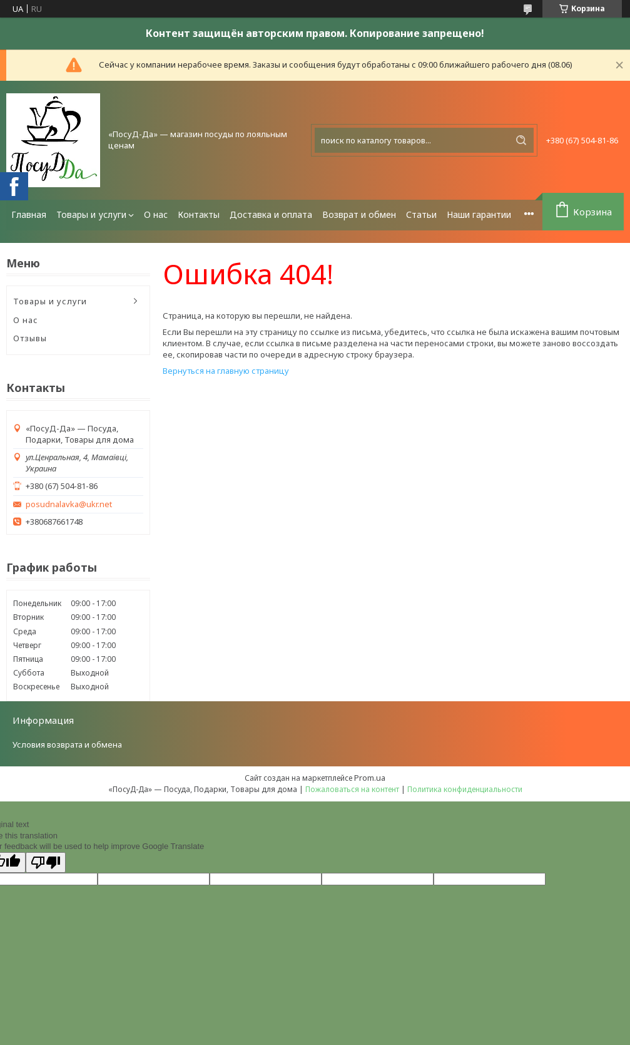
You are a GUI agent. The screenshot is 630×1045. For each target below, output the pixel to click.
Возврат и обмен (359, 214)
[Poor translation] (46, 862)
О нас (156, 214)
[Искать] (521, 140)
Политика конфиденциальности (464, 789)
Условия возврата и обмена (67, 744)
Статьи (421, 214)
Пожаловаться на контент (352, 789)
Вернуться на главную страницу (226, 370)
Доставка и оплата (271, 214)
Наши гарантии (479, 214)
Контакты (199, 214)
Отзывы (30, 338)
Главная (28, 214)
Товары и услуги (91, 214)
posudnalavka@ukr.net (69, 504)
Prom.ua (369, 777)
